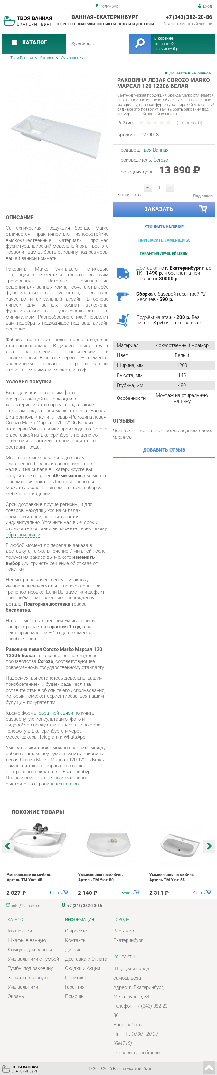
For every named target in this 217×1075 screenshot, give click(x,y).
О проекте (66, 24)
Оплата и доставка (136, 24)
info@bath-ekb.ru (27, 905)
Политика (75, 978)
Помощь (74, 996)
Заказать (176, 209)
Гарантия (75, 987)
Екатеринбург (128, 940)
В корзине (163, 38)
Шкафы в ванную (27, 940)
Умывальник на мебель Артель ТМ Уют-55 (171, 877)
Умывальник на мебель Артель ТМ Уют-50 (100, 877)
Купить (56, 892)
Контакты (106, 24)
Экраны (16, 996)
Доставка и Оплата (86, 959)
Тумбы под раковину (30, 968)
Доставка (146, 268)
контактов (67, 784)
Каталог (46, 57)
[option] (57, 136)
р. (176, 48)
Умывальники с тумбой (33, 959)
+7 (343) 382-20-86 (189, 17)
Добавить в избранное (190, 73)
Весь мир (123, 931)
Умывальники (73, 57)
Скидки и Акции (82, 968)
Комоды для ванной (30, 949)
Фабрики (86, 24)
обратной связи (23, 535)
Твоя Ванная (21, 57)
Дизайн (73, 949)
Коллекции (20, 931)
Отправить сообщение (137, 1053)
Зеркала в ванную (28, 978)
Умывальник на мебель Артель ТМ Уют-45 (29, 877)
